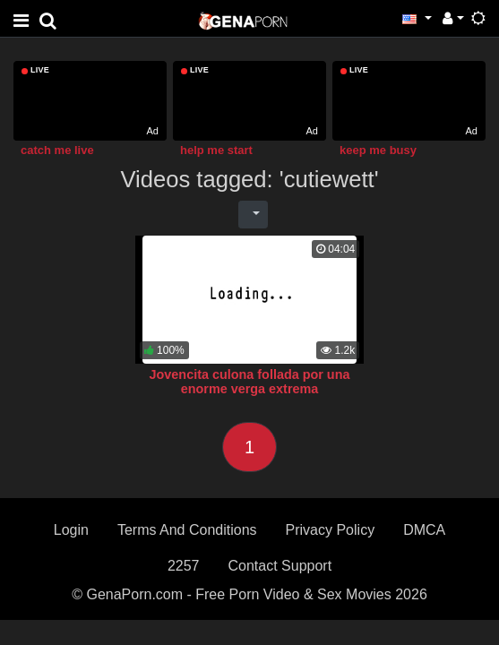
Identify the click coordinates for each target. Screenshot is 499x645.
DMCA (424, 530)
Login (71, 530)
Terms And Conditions (187, 530)
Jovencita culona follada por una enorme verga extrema (250, 381)
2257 (184, 565)
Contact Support (279, 565)
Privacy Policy (330, 530)
